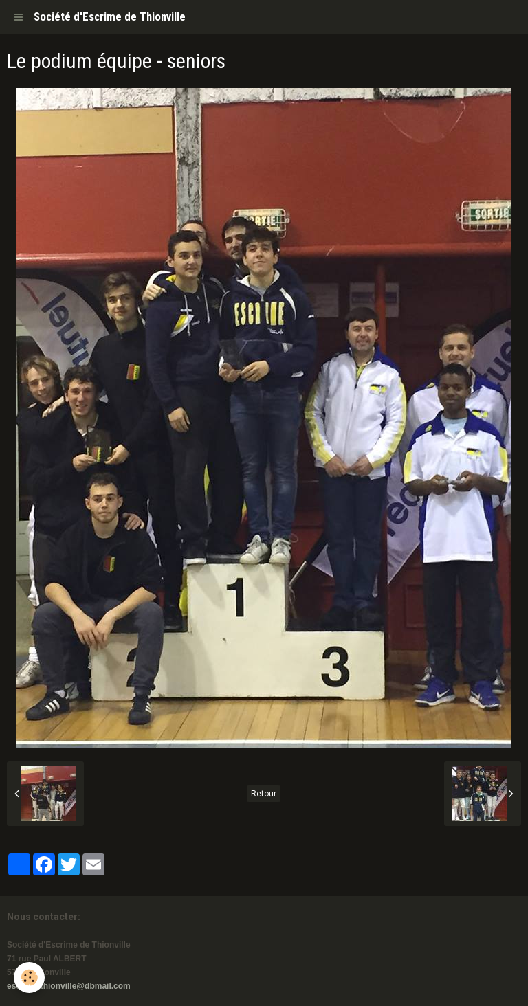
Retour (263, 793)
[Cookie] (29, 977)
